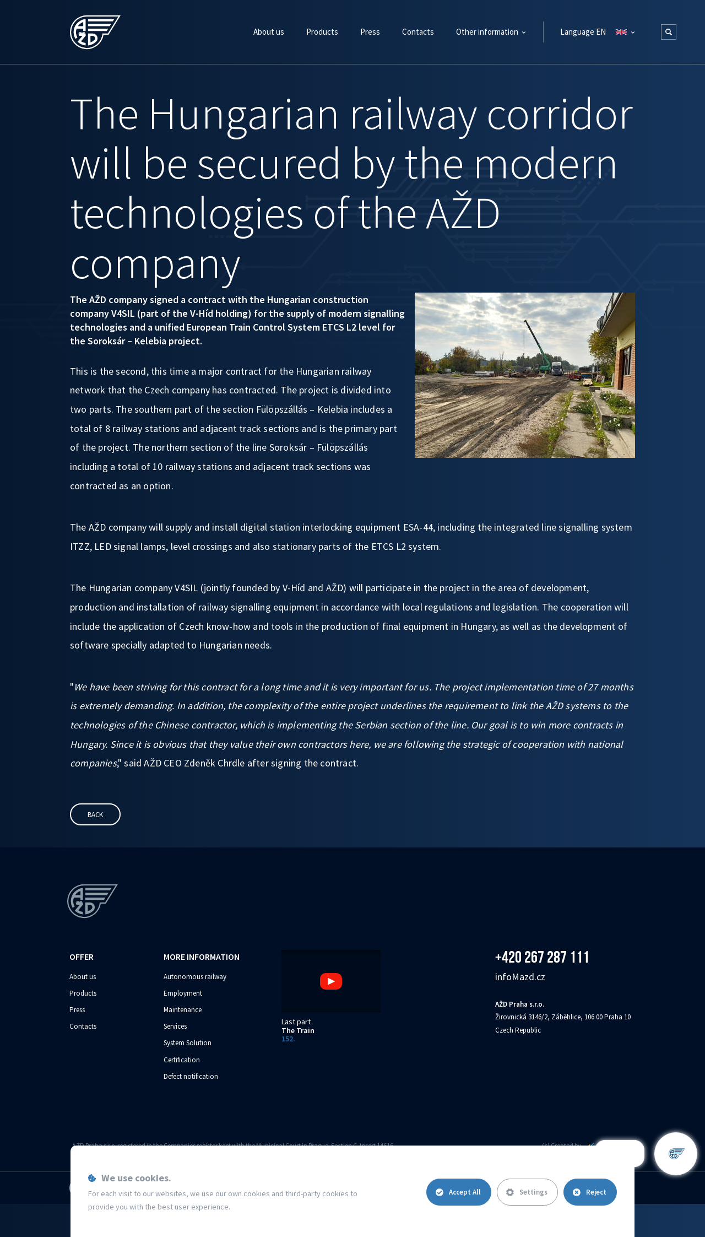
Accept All (458, 1192)
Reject (589, 1192)
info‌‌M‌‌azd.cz (520, 976)
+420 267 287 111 (542, 957)
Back (95, 814)
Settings (526, 1192)
